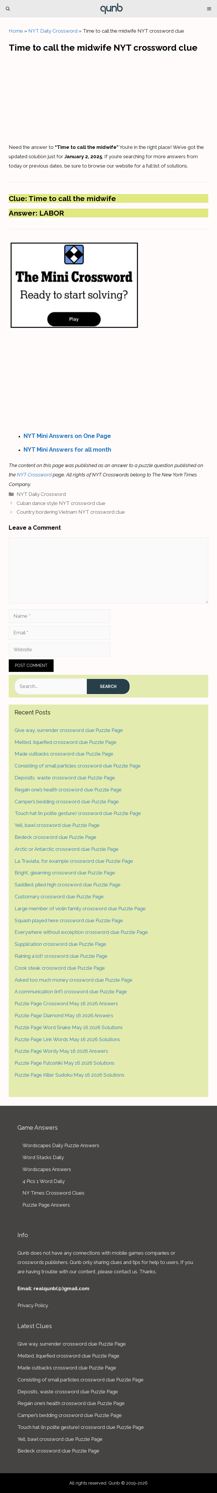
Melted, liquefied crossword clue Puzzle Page (66, 742)
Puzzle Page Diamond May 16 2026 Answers (64, 1015)
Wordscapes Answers (46, 1169)
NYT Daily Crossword (52, 31)
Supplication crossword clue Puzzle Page (60, 944)
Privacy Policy (32, 1305)
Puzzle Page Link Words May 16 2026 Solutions (67, 1039)
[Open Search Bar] (8, 8)
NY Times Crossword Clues (53, 1193)
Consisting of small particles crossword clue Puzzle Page (78, 766)
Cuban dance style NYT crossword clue (61, 503)
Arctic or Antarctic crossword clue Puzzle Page (67, 849)
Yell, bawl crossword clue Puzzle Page (57, 825)
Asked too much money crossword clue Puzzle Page (74, 980)
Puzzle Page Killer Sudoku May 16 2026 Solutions (69, 1075)
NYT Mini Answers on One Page (67, 435)
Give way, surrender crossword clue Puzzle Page (69, 730)
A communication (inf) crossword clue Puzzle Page (71, 991)
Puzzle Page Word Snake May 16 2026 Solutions (69, 1027)
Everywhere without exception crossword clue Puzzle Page (81, 932)
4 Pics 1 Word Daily (43, 1181)
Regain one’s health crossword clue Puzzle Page (68, 790)
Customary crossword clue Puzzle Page (59, 896)
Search (108, 686)
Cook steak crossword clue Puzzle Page (60, 968)
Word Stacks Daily (43, 1157)
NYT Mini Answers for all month (67, 449)
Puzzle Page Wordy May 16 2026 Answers (61, 1051)
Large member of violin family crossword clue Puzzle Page (80, 908)
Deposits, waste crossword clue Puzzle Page (65, 778)
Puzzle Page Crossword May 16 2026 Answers (66, 1003)
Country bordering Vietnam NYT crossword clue (71, 512)
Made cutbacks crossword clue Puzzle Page (64, 754)
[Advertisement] (109, 96)
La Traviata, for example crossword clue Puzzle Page (74, 861)
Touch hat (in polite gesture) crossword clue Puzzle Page (78, 813)
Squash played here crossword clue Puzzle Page (69, 920)
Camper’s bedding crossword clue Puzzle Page (67, 801)
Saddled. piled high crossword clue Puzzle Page (68, 885)
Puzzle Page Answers (46, 1205)
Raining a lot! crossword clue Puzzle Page (61, 956)
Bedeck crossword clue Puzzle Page (55, 837)
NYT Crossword (34, 475)
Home (16, 31)
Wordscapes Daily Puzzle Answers (60, 1145)
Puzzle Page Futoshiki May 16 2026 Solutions (64, 1063)
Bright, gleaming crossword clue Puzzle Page (65, 873)
